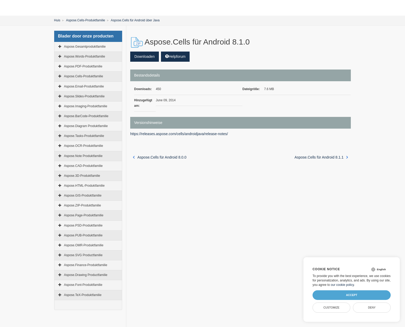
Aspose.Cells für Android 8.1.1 (321, 157)
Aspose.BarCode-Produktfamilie (86, 116)
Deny (372, 307)
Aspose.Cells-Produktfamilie (85, 20)
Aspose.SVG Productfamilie (83, 255)
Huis (57, 20)
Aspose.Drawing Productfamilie (86, 275)
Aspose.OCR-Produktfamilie (83, 146)
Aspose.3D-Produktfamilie (82, 176)
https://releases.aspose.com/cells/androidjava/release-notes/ (179, 134)
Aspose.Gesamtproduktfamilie (85, 46)
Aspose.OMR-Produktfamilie (83, 245)
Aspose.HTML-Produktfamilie (84, 185)
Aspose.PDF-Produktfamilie (83, 66)
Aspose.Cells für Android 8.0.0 (159, 157)
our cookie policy (342, 285)
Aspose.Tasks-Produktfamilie (84, 136)
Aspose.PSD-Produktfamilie (83, 225)
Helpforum (175, 56)
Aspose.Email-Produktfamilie (84, 86)
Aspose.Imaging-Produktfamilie (85, 106)
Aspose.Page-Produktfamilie (83, 215)
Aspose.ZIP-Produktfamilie (82, 205)
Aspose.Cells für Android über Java (135, 20)
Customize (331, 307)
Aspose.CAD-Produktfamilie (83, 166)
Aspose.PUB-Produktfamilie (83, 235)
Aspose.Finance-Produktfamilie (85, 265)
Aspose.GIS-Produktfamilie (83, 195)
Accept (351, 295)
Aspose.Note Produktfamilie (83, 156)
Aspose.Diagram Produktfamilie (86, 126)
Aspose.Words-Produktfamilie (84, 56)
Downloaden (144, 56)
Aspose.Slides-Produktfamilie (84, 96)
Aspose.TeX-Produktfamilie (83, 295)
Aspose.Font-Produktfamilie (83, 285)
